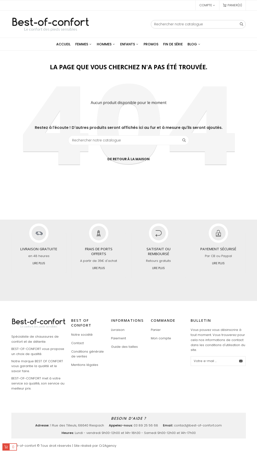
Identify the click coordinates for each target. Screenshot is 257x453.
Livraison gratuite (38, 248)
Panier (156, 330)
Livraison (118, 330)
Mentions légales (84, 364)
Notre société (82, 334)
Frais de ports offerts (98, 251)
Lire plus (39, 263)
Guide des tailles (124, 346)
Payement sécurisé (218, 248)
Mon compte (161, 338)
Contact (77, 343)
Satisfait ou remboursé (158, 251)
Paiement (118, 338)
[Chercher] (198, 24)
